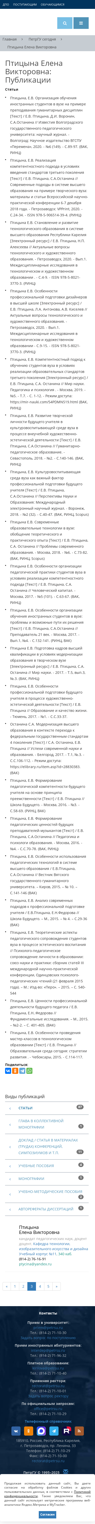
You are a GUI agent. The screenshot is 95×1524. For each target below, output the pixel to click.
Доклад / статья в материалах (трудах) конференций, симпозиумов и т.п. (48, 1146)
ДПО (6, 4)
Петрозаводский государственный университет (24, 22)
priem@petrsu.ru (48, 1327)
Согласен (47, 1514)
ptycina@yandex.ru (35, 1264)
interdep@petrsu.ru (48, 1350)
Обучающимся (52, 4)
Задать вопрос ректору (48, 1396)
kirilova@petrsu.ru (48, 1368)
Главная (10, 39)
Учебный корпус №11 (37, 1253)
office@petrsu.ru (48, 1408)
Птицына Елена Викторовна (31, 47)
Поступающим (25, 4)
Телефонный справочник (48, 1421)
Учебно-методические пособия (50, 1191)
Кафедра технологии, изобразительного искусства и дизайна (53, 1246)
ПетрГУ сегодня (42, 39)
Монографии (31, 1178)
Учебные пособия (36, 1165)
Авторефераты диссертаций (45, 1209)
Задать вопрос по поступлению (48, 1337)
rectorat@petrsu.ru (48, 1385)
